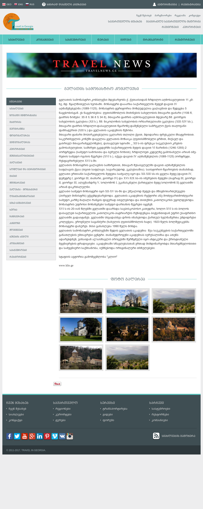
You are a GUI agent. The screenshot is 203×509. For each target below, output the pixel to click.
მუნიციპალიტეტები (22, 156)
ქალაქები (16, 163)
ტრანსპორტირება (115, 409)
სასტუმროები (75, 40)
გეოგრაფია (17, 129)
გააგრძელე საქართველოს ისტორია (173, 22)
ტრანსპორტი (153, 40)
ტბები (13, 176)
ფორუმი (108, 420)
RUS (30, 4)
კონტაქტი (195, 15)
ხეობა (13, 210)
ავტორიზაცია (167, 5)
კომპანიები (45, 40)
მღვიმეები (16, 230)
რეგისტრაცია (191, 5)
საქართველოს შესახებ (125, 22)
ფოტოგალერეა (20, 136)
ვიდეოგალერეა (20, 142)
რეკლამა (180, 15)
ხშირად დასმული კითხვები (64, 5)
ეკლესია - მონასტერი (23, 189)
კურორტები (192, 27)
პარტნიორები (163, 15)
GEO (6, 4)
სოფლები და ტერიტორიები (28, 169)
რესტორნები (185, 40)
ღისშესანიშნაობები (22, 196)
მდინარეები (17, 183)
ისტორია (15, 122)
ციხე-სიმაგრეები (20, 203)
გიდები (125, 40)
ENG (18, 4)
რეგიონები (170, 27)
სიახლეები (16, 40)
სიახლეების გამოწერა (178, 436)
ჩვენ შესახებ (144, 15)
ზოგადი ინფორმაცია (23, 115)
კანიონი (15, 223)
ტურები (103, 40)
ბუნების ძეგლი (19, 237)
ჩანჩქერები (17, 216)
